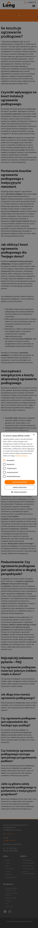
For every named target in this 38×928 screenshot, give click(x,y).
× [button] (34, 435)
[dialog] (19, 464)
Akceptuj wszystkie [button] (19, 482)
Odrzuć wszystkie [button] (19, 487)
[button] (19, 492)
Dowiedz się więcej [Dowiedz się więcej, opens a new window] (21, 456)
